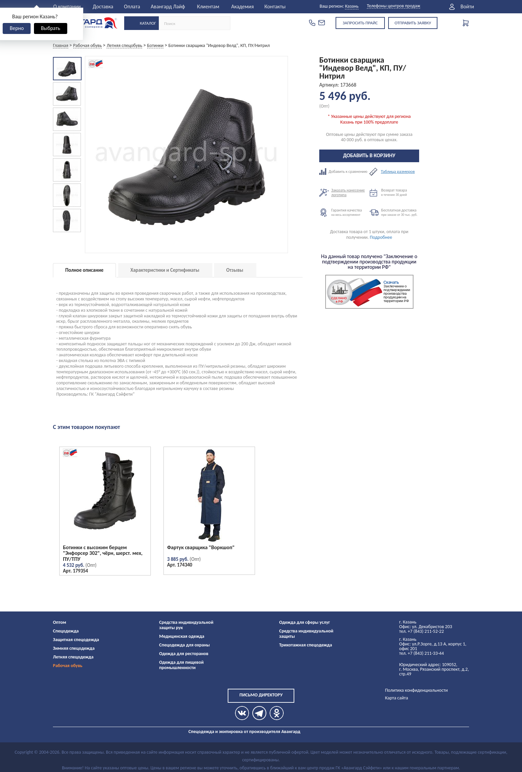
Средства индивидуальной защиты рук (186, 624)
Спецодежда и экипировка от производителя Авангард (244, 731)
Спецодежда (66, 631)
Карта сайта (396, 698)
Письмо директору (261, 695)
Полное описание (84, 270)
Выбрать (50, 28)
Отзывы (234, 270)
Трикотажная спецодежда (305, 645)
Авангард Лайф (168, 6)
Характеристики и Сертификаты (164, 270)
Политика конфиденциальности (416, 690)
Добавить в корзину (369, 155)
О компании (67, 6)
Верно (17, 28)
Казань (352, 6)
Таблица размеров (398, 171)
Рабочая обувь (68, 665)
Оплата (132, 6)
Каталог (148, 23)
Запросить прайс (360, 22)
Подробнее (381, 237)
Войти (467, 6)
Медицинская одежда (181, 636)
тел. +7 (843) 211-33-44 (421, 653)
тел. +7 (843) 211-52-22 (421, 631)
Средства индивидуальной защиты (306, 633)
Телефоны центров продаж (393, 6)
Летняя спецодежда (73, 657)
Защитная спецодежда (76, 639)
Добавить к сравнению (344, 172)
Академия (242, 6)
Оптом (59, 622)
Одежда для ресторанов (183, 653)
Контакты (275, 6)
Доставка (103, 6)
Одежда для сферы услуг (304, 622)
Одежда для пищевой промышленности (181, 664)
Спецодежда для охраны (184, 645)
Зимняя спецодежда (74, 648)
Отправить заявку (412, 22)
